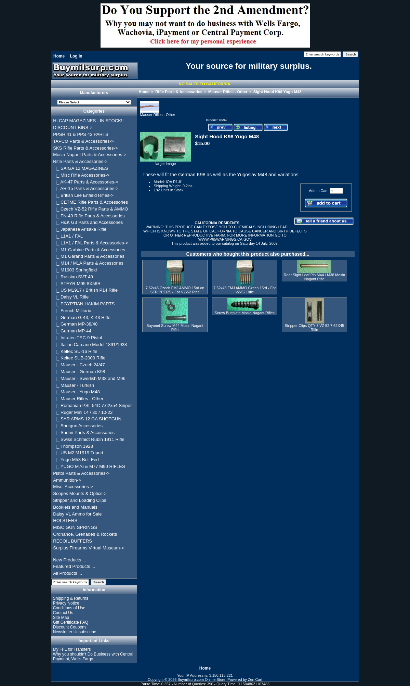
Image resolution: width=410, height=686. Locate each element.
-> (80, 161)
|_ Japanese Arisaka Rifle (79, 229)
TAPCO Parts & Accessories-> (83, 141)
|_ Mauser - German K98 (79, 371)
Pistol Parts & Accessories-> (81, 473)
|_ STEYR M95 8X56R (77, 283)
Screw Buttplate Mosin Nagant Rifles (245, 313)
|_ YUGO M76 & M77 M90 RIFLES (89, 466)
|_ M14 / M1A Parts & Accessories (88, 263)
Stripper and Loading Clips (79, 500)
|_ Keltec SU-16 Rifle (75, 351)
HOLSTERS (65, 520)
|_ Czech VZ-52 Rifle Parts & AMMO (90, 209)
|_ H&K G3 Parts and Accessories (88, 222)
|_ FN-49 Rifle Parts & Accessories (88, 215)
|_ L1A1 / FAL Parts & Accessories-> (90, 242)
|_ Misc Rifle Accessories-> (81, 175)
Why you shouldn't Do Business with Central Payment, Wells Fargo (93, 656)
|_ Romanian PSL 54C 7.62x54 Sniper (92, 405)
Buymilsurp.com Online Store (201, 679)
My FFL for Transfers (72, 649)
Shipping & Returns (70, 598)
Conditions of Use (69, 608)
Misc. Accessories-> (73, 486)
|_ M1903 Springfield (75, 269)
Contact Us (63, 612)
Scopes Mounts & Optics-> (80, 493)
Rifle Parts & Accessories (178, 92)
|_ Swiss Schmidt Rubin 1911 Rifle (88, 439)
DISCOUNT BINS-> (72, 127)
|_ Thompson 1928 (73, 446)
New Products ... (69, 559)
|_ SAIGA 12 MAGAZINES (80, 168)
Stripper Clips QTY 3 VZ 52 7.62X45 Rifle (314, 327)
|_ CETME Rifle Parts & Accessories (90, 202)
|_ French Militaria (72, 310)
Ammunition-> (67, 480)
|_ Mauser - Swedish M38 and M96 (89, 378)
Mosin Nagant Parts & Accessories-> (89, 154)
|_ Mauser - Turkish (73, 385)
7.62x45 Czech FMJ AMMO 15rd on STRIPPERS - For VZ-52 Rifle (175, 290)
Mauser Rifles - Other (228, 92)
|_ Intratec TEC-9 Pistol (77, 337)
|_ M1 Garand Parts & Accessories (88, 256)
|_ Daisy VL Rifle (71, 297)
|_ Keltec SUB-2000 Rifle (79, 357)
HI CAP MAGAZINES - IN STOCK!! (88, 120)
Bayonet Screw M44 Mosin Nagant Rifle (174, 327)
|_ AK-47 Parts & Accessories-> (85, 182)
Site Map (61, 617)
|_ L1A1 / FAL (68, 236)
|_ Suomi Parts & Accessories (84, 432)
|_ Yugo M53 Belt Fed (76, 459)
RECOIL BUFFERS (72, 541)
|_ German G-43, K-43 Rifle (81, 317)
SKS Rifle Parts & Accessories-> (85, 148)
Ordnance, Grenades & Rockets (85, 534)
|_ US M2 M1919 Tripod (78, 452)
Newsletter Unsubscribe (74, 632)
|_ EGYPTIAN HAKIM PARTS (84, 303)
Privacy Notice (66, 603)
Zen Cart (255, 679)
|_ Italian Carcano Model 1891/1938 (90, 344)
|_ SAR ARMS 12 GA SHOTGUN (87, 418)
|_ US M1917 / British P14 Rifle (85, 290)
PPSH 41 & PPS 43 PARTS (80, 134)
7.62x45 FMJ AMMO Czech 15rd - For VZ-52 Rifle (244, 290)
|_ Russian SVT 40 (73, 276)
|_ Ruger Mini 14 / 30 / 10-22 (83, 412)
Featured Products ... (74, 566)
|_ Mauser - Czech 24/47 (79, 364)
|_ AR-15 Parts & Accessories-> (85, 188)
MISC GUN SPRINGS (75, 527)
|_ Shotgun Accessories (78, 425)
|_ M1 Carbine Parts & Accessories (89, 249)
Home (59, 56)
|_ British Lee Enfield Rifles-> (83, 195)
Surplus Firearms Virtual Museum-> (88, 547)
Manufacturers (94, 93)
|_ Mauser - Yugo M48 (76, 391)
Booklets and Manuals (75, 507)
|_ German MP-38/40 (75, 324)
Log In (76, 56)
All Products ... (67, 573)
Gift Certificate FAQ (70, 622)
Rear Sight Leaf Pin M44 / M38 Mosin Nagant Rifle (314, 277)
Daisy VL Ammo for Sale (77, 514)
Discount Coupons (70, 627)
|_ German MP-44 (72, 330)
